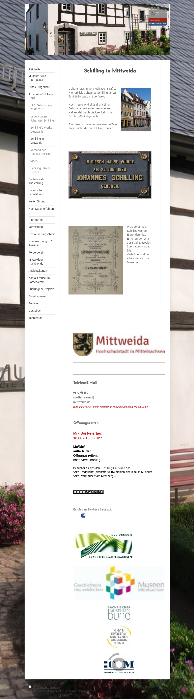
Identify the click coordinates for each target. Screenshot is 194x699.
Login (162, 687)
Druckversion (39, 687)
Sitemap (55, 687)
